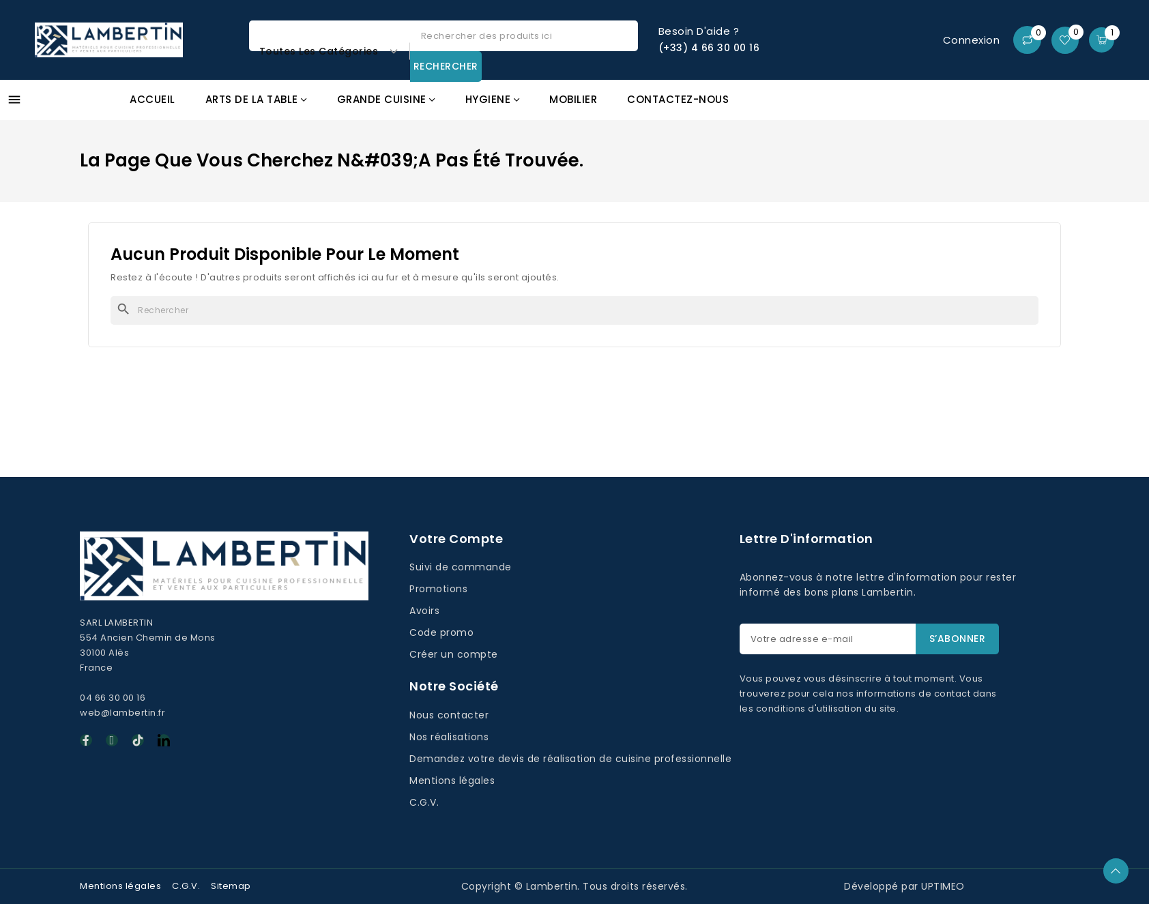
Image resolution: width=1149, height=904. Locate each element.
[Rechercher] (574, 310)
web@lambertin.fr (122, 712)
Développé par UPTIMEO (904, 886)
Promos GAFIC (1058, 107)
